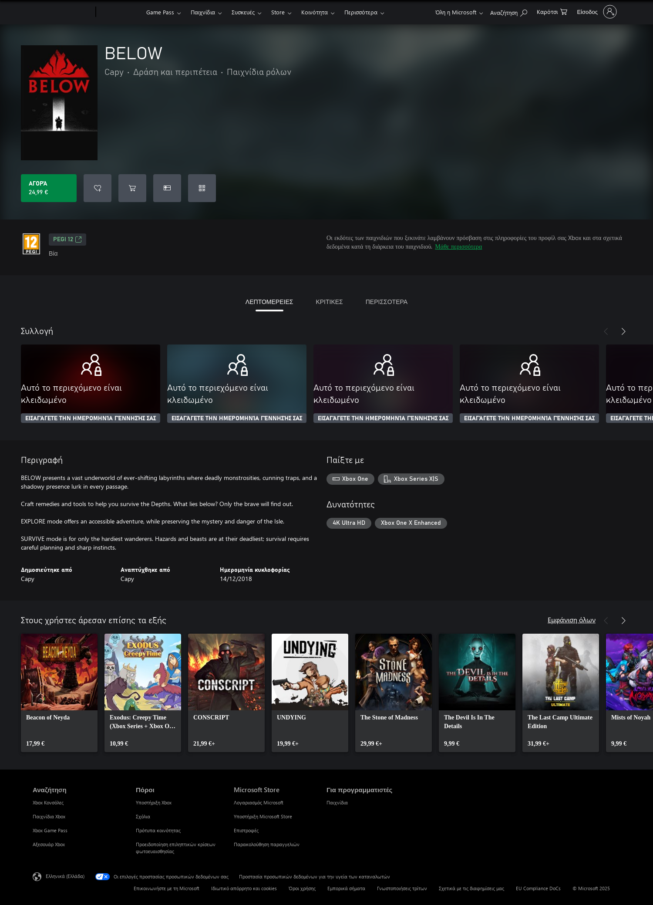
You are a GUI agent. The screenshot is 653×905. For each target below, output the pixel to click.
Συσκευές (243, 12)
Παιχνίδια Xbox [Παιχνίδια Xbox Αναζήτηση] (49, 816)
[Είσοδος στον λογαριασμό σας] (596, 11)
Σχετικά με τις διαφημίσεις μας (471, 888)
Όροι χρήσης (302, 888)
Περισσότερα (360, 12)
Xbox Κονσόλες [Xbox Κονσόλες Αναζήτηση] (48, 802)
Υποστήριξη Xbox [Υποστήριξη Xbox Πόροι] (154, 802)
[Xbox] (120, 12)
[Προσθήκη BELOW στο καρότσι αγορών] (132, 188)
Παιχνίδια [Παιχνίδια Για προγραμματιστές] (337, 802)
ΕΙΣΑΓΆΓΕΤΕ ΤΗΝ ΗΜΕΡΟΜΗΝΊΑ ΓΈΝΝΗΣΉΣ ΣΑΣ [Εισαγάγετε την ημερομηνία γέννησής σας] (90, 418)
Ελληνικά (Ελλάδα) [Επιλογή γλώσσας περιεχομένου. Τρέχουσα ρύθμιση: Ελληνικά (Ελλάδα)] (65, 876)
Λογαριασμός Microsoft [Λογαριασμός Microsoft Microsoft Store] (258, 802)
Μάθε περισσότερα (458, 246)
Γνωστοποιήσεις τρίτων (402, 888)
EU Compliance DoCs (538, 888)
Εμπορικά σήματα (346, 888)
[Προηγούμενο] (606, 331)
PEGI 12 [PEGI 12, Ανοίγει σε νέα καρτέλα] (67, 239)
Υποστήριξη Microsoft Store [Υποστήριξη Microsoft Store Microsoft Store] (263, 816)
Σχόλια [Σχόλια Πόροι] (143, 816)
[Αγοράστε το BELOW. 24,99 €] (49, 188)
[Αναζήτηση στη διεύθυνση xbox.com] (508, 11)
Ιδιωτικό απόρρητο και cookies (244, 888)
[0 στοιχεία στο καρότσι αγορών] (552, 11)
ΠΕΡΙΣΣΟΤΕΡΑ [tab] (386, 301)
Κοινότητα (314, 12)
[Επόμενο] (623, 331)
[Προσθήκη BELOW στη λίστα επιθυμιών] (97, 188)
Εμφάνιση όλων (572, 619)
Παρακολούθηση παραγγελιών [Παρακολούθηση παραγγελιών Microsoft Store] (267, 844)
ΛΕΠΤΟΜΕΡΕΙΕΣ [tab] (269, 301)
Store (278, 12)
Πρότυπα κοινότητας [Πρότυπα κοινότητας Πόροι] (158, 830)
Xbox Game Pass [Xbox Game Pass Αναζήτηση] (50, 830)
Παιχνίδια (203, 12)
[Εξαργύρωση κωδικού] (202, 188)
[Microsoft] (62, 12)
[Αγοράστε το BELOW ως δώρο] (167, 188)
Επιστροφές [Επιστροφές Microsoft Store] (246, 830)
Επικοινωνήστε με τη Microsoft (166, 888)
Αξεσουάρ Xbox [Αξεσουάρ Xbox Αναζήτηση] (49, 844)
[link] (59, 693)
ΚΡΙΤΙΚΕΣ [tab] (329, 301)
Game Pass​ (160, 12)
